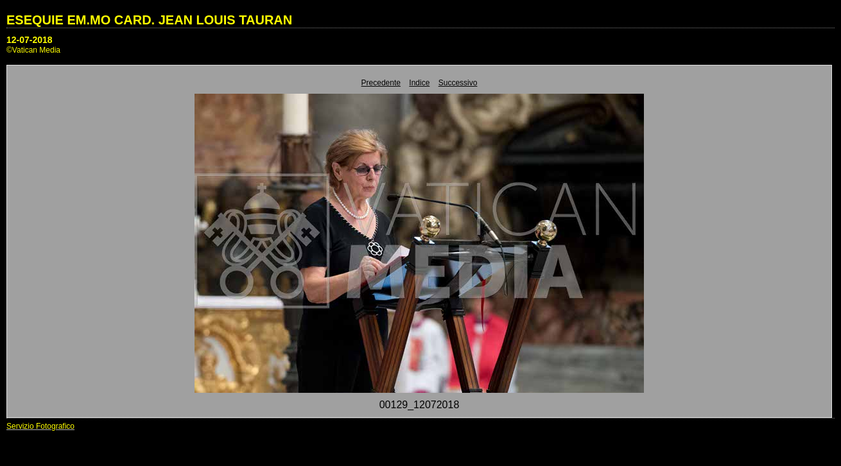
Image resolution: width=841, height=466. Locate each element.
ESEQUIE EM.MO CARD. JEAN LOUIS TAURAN (149, 20)
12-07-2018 (29, 40)
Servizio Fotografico (40, 426)
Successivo (458, 82)
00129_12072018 (419, 404)
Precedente (381, 82)
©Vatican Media (33, 50)
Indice (419, 82)
